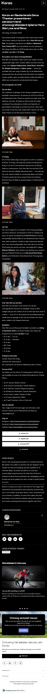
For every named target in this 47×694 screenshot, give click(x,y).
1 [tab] (20, 610)
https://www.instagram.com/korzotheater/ (25, 422)
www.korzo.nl (16, 362)
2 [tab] (22, 610)
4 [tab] (27, 610)
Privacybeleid (17, 683)
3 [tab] (24, 610)
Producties (6, 552)
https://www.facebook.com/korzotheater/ (24, 424)
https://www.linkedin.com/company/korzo (23, 427)
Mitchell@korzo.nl (9, 525)
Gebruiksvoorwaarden (28, 683)
